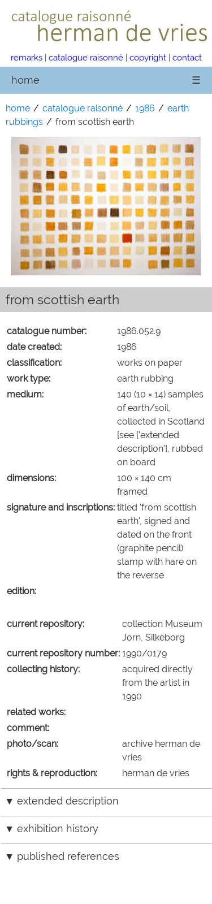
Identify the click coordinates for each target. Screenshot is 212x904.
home (25, 80)
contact (187, 57)
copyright (147, 57)
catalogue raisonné (86, 57)
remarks (26, 57)
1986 (145, 108)
